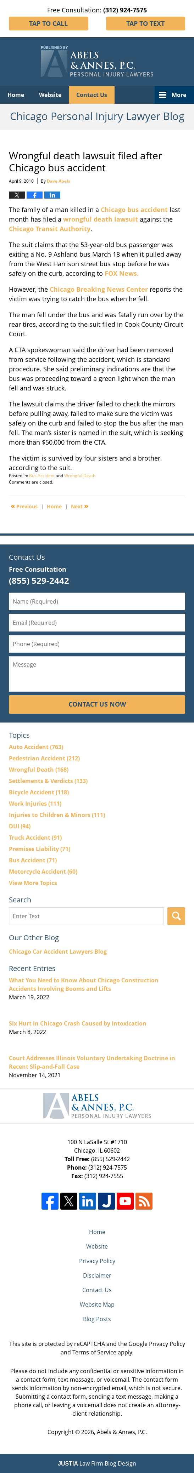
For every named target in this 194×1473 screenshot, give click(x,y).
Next (79, 505)
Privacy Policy (97, 1261)
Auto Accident (36, 747)
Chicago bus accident (134, 209)
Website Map (97, 1304)
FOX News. (122, 273)
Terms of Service (94, 1352)
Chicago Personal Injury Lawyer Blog (97, 61)
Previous (24, 505)
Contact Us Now (97, 704)
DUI (20, 826)
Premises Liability (39, 849)
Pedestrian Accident (44, 758)
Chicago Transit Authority (49, 228)
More (179, 95)
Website (50, 95)
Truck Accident (35, 837)
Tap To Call (48, 23)
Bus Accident (42, 476)
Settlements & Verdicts (48, 781)
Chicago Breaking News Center (99, 289)
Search (176, 916)
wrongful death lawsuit (100, 219)
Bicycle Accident (39, 792)
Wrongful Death (79, 476)
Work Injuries (35, 803)
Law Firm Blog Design (97, 1463)
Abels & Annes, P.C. (122, 1432)
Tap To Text (145, 23)
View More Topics (33, 883)
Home (15, 95)
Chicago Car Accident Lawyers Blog (58, 951)
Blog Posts (97, 1319)
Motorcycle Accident (43, 871)
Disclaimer (97, 1275)
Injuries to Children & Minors (57, 815)
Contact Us (91, 95)
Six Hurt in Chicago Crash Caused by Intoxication (77, 1023)
